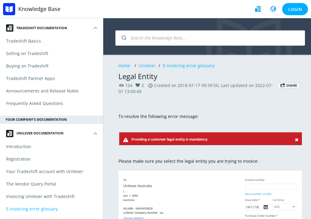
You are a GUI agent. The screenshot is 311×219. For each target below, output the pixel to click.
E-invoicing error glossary (188, 65)
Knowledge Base (39, 8)
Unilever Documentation (34, 133)
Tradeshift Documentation (36, 28)
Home (124, 65)
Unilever (147, 65)
